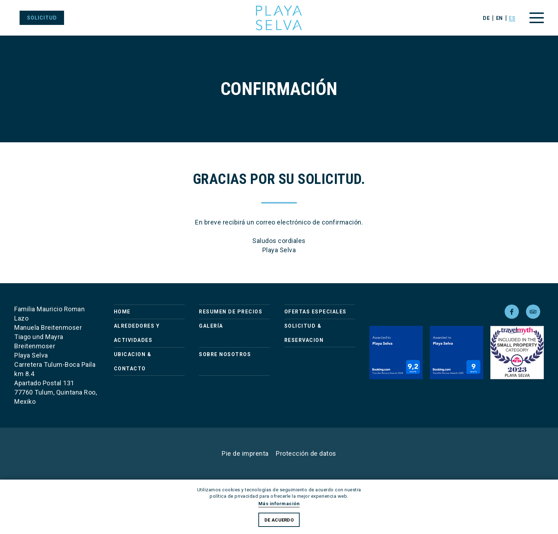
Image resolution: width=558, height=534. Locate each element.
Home (122, 311)
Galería (211, 326)
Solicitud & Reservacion (304, 333)
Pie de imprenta (245, 453)
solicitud (42, 18)
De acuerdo (279, 520)
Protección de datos (306, 453)
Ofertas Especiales (315, 311)
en (499, 18)
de (486, 18)
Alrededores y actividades (137, 333)
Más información (279, 503)
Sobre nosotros (225, 354)
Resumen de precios (230, 311)
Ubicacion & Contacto (133, 361)
